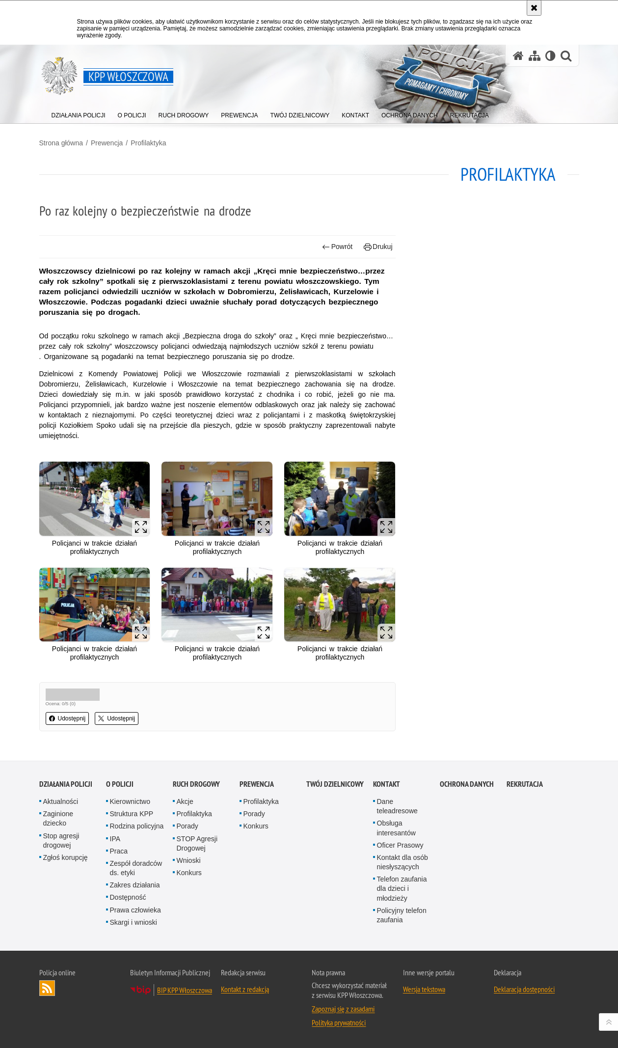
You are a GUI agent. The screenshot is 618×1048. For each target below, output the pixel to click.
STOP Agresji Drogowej (197, 843)
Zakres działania (135, 885)
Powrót (337, 247)
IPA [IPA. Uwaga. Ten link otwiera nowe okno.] (115, 839)
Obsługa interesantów (396, 827)
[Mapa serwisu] (534, 56)
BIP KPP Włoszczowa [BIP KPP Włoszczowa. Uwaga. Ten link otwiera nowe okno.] (184, 990)
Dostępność (128, 897)
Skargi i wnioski (133, 922)
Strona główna (61, 143)
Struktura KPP (132, 814)
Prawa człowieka (135, 910)
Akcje (185, 801)
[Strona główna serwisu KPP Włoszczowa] (518, 56)
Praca (119, 851)
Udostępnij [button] (67, 718)
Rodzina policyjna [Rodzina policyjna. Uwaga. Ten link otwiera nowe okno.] (137, 826)
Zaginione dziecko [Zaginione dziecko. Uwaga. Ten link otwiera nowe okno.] (58, 818)
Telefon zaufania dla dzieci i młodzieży (402, 888)
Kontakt (386, 784)
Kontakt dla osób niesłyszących (402, 862)
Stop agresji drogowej (61, 840)
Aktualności (61, 801)
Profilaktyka (148, 143)
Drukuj (378, 247)
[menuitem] (78, 113)
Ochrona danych (467, 784)
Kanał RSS (47, 988)
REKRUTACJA (525, 784)
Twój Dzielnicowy (335, 784)
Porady (187, 826)
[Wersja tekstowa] (550, 56)
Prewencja (107, 143)
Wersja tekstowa (424, 989)
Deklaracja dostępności (524, 989)
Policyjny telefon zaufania (402, 915)
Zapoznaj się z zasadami (343, 1009)
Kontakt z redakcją (245, 989)
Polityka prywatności (339, 1022)
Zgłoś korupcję (65, 857)
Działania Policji (65, 784)
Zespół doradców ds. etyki (136, 868)
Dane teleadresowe (397, 806)
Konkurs (189, 873)
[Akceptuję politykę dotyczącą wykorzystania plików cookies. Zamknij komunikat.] (534, 8)
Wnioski (189, 860)
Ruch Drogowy (196, 784)
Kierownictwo (130, 801)
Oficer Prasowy (400, 845)
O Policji (120, 784)
